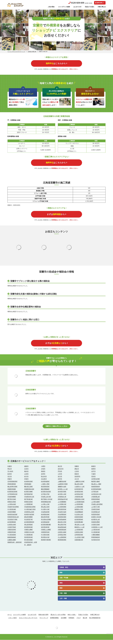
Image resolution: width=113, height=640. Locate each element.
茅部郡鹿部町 (12, 484)
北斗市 (77, 479)
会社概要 (63, 618)
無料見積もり (99, 2)
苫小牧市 (10, 471)
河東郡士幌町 (28, 530)
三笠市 (60, 474)
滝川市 (10, 476)
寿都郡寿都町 (12, 489)
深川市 (60, 476)
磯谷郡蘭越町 (45, 489)
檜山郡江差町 (79, 484)
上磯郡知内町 (62, 481)
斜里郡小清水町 (96, 517)
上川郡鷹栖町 (62, 502)
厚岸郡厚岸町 (28, 537)
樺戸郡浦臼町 (28, 499)
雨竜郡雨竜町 (95, 499)
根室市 (77, 474)
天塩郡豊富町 (62, 514)
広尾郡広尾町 (79, 532)
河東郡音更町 (12, 530)
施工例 (85, 618)
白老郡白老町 (12, 525)
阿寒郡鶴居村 (95, 537)
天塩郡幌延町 (79, 512)
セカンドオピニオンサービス (28, 618)
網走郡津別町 (45, 517)
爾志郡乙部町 (28, 486)
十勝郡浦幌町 (95, 535)
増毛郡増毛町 (62, 509)
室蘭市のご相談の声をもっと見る (56, 426)
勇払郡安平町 (62, 525)
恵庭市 (10, 479)
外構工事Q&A (102, 6)
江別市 (77, 471)
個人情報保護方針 (95, 618)
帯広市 (10, 469)
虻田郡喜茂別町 (12, 491)
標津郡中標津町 (46, 540)
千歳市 (93, 474)
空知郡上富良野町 (97, 504)
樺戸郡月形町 (12, 499)
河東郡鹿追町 (62, 530)
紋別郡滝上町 (95, 519)
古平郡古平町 (45, 494)
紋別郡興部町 (12, 522)
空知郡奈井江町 (29, 497)
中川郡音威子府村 (30, 509)
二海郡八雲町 (45, 484)
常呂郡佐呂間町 (46, 519)
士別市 (26, 474)
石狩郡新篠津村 (12, 481)
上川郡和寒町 (62, 507)
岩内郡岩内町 (79, 491)
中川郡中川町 (45, 509)
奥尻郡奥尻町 (45, 486)
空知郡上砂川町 (46, 497)
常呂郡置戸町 (28, 519)
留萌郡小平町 (79, 509)
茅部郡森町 (27, 484)
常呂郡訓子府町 (12, 519)
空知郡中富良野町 (13, 507)
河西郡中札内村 (29, 532)
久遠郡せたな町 (79, 486)
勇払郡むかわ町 (79, 525)
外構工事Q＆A (94, 615)
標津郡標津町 (62, 540)
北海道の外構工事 (32, 51)
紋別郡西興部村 (29, 522)
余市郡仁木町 (62, 494)
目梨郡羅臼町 (79, 540)
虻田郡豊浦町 (79, 522)
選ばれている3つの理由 (58, 615)
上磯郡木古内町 (79, 481)
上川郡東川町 (62, 504)
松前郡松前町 (28, 481)
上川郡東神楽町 (79, 502)
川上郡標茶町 (62, 537)
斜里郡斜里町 (62, 517)
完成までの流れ (89, 6)
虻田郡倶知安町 (46, 491)
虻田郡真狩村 (79, 489)
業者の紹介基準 (43, 615)
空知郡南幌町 (12, 497)
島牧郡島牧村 (95, 486)
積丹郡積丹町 (28, 494)
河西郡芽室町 (12, 532)
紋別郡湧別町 (79, 519)
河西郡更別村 (45, 532)
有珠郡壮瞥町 (95, 522)
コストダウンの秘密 (64, 6)
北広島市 (44, 479)
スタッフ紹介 (12, 618)
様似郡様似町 (62, 527)
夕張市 (43, 469)
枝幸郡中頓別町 (29, 514)
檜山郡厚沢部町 (12, 486)
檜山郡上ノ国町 (96, 484)
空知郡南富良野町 (30, 507)
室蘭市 (77, 466)
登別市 (93, 476)
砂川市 (26, 476)
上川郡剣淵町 (79, 507)
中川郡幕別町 (95, 532)
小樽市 (43, 466)
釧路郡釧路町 (12, 537)
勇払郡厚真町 (28, 525)
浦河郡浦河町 (45, 527)
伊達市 (26, 479)
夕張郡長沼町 (79, 497)
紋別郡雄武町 (45, 522)
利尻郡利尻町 (95, 514)
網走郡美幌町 (28, 517)
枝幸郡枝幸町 (45, 514)
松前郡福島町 (45, 481)
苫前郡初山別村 (29, 512)
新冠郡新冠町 (28, 527)
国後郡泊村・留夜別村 (15, 542)
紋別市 (10, 474)
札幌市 (10, 466)
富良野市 (77, 476)
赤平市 (93, 471)
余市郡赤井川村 (96, 494)
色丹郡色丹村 (95, 540)
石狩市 (60, 479)
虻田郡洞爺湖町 (46, 525)
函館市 (26, 466)
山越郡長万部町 (63, 484)
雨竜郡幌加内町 (46, 502)
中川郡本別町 (45, 535)
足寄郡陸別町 (79, 535)
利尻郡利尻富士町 (13, 517)
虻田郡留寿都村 (96, 489)
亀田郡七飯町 (95, 481)
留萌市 (93, 469)
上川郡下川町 (95, 507)
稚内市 (26, 471)
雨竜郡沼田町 (28, 502)
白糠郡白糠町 (12, 540)
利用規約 (71, 618)
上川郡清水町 (95, 530)
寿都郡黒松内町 (29, 489)
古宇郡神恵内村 (12, 494)
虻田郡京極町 (28, 491)
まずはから (56, 214)
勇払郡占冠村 (45, 507)
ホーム (10, 615)
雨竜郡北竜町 (12, 502)
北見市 (26, 469)
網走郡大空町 (62, 522)
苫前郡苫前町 (95, 509)
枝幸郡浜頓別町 (12, 514)
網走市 (77, 469)
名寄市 (43, 474)
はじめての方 (77, 6)
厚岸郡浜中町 (45, 537)
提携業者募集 (54, 618)
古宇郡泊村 (94, 491)
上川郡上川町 (45, 504)
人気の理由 (51, 6)
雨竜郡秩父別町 (79, 499)
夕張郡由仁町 (62, 497)
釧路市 (93, 466)
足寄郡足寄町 (62, 535)
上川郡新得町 (79, 530)
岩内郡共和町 (62, 491)
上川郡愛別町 (28, 504)
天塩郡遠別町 (45, 512)
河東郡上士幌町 (46, 530)
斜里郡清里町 (79, 517)
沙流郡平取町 (12, 527)
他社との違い (72, 615)
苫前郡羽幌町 (12, 512)
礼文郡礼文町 (79, 514)
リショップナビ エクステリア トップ (16, 51)
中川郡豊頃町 (28, 535)
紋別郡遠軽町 (62, 519)
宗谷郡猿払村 (95, 512)
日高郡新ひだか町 (97, 527)
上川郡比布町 (12, 504)
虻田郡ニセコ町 (63, 489)
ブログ (78, 618)
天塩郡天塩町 (62, 512)
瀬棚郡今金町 (62, 486)
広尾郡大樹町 (62, 532)
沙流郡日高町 (95, 525)
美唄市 (43, 471)
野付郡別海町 (28, 540)
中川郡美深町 (12, 509)
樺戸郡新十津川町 (46, 499)
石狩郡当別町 (95, 479)
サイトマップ (44, 618)
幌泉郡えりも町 (79, 527)
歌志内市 (44, 476)
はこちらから (56, 63)
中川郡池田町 (12, 535)
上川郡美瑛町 (79, 504)
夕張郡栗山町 (95, 497)
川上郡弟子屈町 (79, 537)
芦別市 (60, 471)
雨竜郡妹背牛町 (63, 499)
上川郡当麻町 (95, 502)
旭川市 (60, 466)
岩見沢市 (60, 469)
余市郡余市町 (79, 494)
